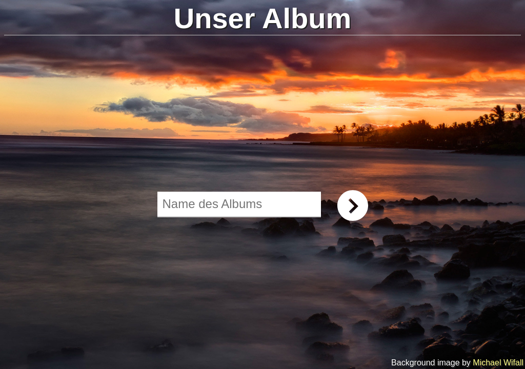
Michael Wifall (498, 362)
